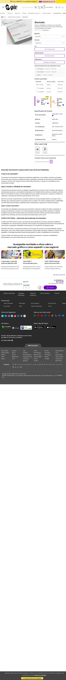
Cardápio (47, 358)
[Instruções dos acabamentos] (49, 68)
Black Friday (59, 360)
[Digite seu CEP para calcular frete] (42, 161)
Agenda (46, 356)
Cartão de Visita (5, 352)
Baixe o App (22, 303)
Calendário (47, 352)
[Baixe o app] (40, 7)
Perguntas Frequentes (33, 294)
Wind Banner (15, 356)
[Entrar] (49, 7)
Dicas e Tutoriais (52, 303)
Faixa (13, 358)
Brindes (46, 350)
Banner (14, 354)
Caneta (35, 358)
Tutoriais (56, 293)
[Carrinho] (62, 7)
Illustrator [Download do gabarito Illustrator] (37, 149)
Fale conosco (7, 306)
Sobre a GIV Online (8, 303)
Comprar (50, 287)
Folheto (3, 354)
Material (37, 33)
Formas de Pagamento (8, 312)
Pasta (24, 350)
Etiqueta (14, 350)
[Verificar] (6, 327)
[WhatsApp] (56, 7)
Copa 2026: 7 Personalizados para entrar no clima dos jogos (32, 263)
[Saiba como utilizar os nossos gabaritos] (46, 144)
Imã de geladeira (27, 354)
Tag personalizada (27, 356)
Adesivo (3, 358)
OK (51, 161)
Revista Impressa (59, 350)
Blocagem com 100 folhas (50, 62)
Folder (2, 356)
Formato (37, 40)
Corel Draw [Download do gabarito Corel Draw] (45, 149)
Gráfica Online (4, 350)
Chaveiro (36, 360)
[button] (50, 30)
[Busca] (35, 7)
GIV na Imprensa (44, 293)
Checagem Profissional (21, 294)
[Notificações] (59, 7)
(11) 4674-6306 (7, 340)
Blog (20, 306)
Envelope (25, 352)
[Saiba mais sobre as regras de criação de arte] (48, 103)
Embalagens (48, 354)
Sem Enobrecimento (49, 55)
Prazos (49, 306)
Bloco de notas (37, 354)
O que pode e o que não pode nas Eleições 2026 (9, 262)
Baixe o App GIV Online (41, 323)
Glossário (6, 364)
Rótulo (13, 352)
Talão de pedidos (38, 356)
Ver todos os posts (59, 274)
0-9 (21, 367)
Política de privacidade (40, 675)
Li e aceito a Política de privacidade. (32, 678)
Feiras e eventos (59, 356)
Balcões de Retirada (9, 293)
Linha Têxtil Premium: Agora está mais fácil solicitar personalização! (53, 263)
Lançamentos (59, 358)
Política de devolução (36, 306)
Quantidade (26, 285)
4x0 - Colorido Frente (50, 49)
